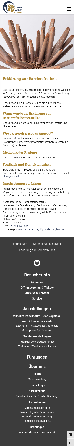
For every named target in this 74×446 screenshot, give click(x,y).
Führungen (37, 357)
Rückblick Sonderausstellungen (37, 341)
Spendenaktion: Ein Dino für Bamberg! (37, 396)
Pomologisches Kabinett (37, 420)
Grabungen (37, 427)
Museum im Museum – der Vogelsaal (37, 316)
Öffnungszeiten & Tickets (37, 287)
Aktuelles (37, 282)
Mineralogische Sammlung (37, 416)
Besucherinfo (37, 274)
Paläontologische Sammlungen (37, 412)
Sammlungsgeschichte (37, 407)
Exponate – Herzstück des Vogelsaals (37, 325)
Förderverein (37, 391)
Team (37, 374)
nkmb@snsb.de (11, 176)
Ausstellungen (37, 308)
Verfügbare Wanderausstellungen (37, 346)
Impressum (20, 244)
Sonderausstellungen (37, 336)
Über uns (37, 366)
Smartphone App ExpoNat (37, 330)
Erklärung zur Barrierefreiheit (37, 250)
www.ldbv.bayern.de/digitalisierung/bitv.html (41, 229)
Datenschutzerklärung (47, 244)
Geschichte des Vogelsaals (37, 321)
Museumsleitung (37, 379)
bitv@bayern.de (19, 226)
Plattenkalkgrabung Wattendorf (37, 432)
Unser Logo (37, 385)
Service (37, 298)
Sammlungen (37, 402)
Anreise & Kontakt (37, 293)
